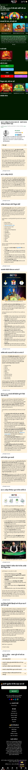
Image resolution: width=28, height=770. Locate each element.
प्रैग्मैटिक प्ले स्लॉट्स (14, 733)
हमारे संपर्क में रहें (14, 713)
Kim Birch (5, 126)
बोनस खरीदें (7, 76)
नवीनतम (7, 66)
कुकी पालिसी (14, 719)
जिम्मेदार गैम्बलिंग (14, 715)
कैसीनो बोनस (18, 304)
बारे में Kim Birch (6, 141)
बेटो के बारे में (14, 711)
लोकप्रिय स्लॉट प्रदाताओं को (14, 356)
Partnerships (14, 705)
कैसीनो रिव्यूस (14, 729)
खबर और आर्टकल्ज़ (14, 735)
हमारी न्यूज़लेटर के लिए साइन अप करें (13, 684)
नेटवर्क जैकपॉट (20, 72)
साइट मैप (14, 721)
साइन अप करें (14, 691)
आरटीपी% (21, 76)
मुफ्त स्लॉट (19, 247)
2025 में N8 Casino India (14, 727)
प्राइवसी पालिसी (14, 717)
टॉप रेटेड (7, 69)
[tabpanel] (6, 28)
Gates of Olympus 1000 (9, 225)
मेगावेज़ (7, 72)
